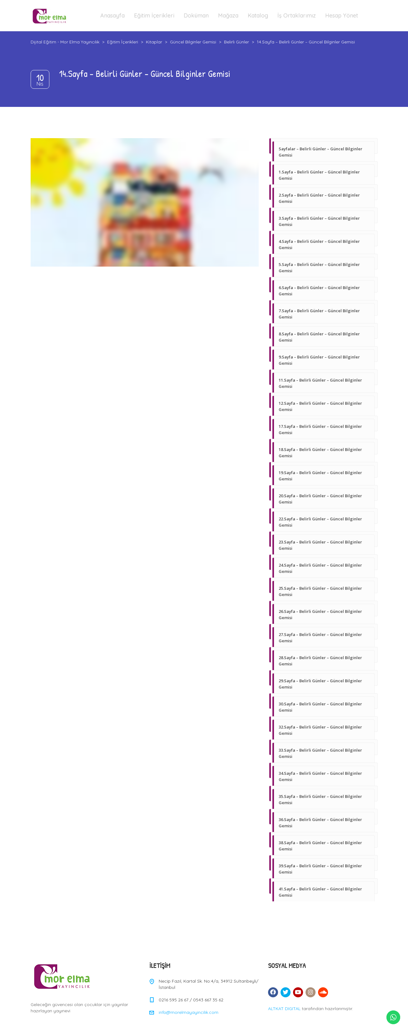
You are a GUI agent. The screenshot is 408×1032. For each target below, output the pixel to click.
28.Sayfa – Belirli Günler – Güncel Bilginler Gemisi (320, 661)
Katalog (258, 15)
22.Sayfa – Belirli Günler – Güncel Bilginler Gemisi (320, 522)
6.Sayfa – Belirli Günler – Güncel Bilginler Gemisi (319, 291)
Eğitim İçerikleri (154, 15)
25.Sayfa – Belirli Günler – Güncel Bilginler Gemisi (320, 591)
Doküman (196, 15)
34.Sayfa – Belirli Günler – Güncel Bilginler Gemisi (320, 776)
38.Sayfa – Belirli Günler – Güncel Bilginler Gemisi (320, 846)
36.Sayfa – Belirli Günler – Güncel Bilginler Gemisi (320, 823)
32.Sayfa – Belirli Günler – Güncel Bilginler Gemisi (320, 730)
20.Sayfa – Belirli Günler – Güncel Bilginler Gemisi (320, 499)
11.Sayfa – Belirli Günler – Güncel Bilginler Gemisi (320, 383)
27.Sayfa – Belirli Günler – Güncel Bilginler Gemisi (320, 638)
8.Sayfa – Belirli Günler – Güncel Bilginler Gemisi (319, 337)
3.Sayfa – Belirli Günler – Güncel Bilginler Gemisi (319, 221)
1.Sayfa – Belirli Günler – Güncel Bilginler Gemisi (319, 175)
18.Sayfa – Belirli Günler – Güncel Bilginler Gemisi (320, 452)
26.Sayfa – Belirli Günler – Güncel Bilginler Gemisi (320, 614)
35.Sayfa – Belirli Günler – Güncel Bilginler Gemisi (320, 799)
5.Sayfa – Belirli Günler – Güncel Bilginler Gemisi (319, 267)
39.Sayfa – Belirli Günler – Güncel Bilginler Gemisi (320, 869)
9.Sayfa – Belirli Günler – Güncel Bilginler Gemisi (319, 360)
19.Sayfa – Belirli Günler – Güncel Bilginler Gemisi (320, 476)
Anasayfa (112, 15)
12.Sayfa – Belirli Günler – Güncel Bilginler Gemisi (320, 406)
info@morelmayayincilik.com (188, 1012)
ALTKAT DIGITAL (284, 1008)
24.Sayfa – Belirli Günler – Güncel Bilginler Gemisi (320, 568)
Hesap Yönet (341, 15)
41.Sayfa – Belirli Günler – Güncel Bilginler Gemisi (320, 892)
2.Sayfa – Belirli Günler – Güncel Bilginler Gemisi (319, 198)
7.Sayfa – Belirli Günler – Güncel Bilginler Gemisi (319, 314)
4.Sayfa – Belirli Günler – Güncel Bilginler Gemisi (319, 244)
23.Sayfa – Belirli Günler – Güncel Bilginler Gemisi (320, 545)
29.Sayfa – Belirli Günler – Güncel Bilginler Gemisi (320, 684)
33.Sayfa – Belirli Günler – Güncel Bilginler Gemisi (320, 753)
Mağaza (228, 15)
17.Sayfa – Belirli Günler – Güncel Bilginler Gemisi (320, 429)
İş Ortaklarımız (296, 15)
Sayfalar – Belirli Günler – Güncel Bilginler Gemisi (320, 152)
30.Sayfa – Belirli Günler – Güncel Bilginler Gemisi (320, 707)
